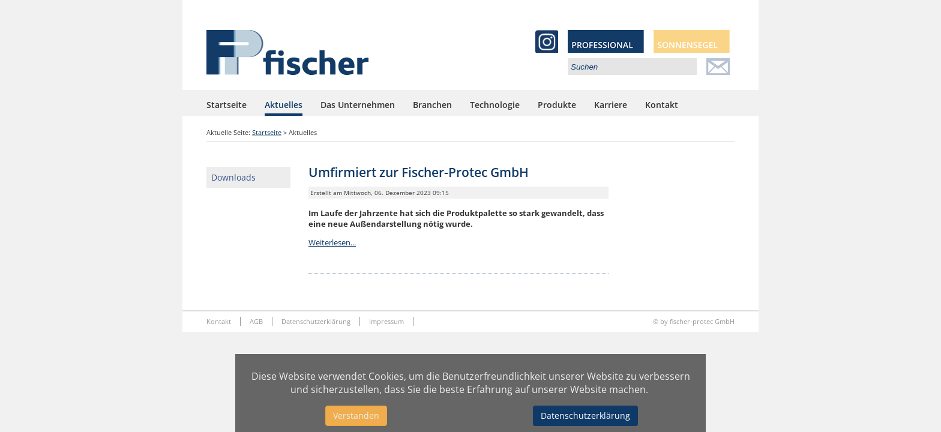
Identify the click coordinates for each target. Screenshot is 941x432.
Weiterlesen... (332, 242)
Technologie (495, 104)
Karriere (610, 104)
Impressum (386, 321)
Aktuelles (283, 104)
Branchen (432, 104)
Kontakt (661, 104)
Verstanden (356, 415)
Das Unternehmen (357, 104)
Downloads (233, 177)
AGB (256, 321)
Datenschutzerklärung (315, 321)
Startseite (226, 104)
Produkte (557, 104)
